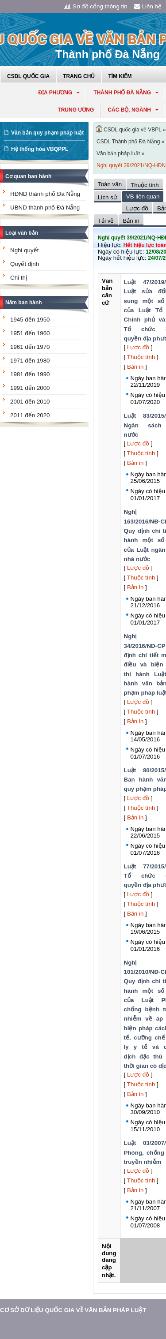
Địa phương (59, 93)
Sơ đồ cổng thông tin (95, 6)
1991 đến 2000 (30, 388)
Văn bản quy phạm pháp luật (47, 133)
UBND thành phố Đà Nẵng (45, 207)
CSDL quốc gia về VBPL (133, 130)
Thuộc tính (141, 357)
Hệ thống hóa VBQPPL (39, 149)
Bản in (135, 366)
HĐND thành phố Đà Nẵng (45, 194)
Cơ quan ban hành (28, 176)
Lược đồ (138, 347)
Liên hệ (148, 6)
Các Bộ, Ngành (133, 110)
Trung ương (76, 110)
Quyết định (24, 264)
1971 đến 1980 (30, 360)
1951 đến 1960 (30, 333)
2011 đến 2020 (30, 415)
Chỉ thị (18, 277)
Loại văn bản (21, 233)
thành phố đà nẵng (125, 93)
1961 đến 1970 (30, 347)
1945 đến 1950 (30, 319)
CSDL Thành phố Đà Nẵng (128, 141)
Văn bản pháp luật (118, 153)
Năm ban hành (23, 302)
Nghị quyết (24, 250)
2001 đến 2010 (30, 401)
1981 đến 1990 (30, 374)
